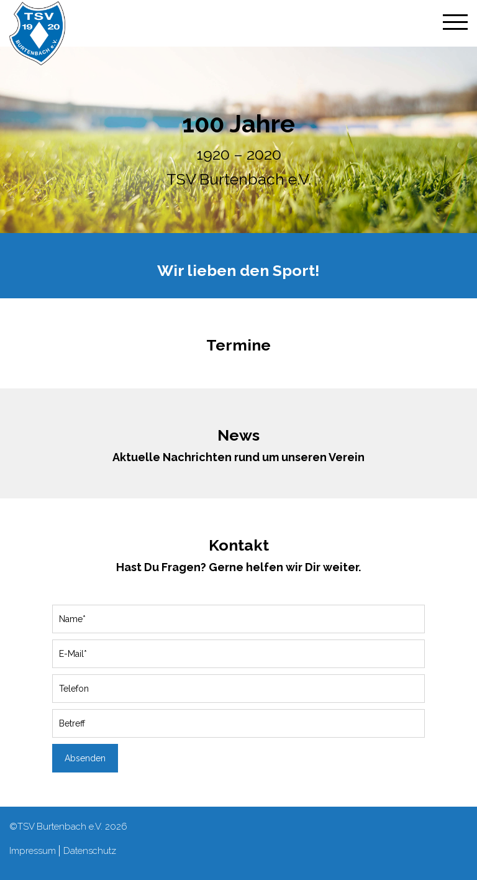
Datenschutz (89, 850)
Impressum (32, 850)
